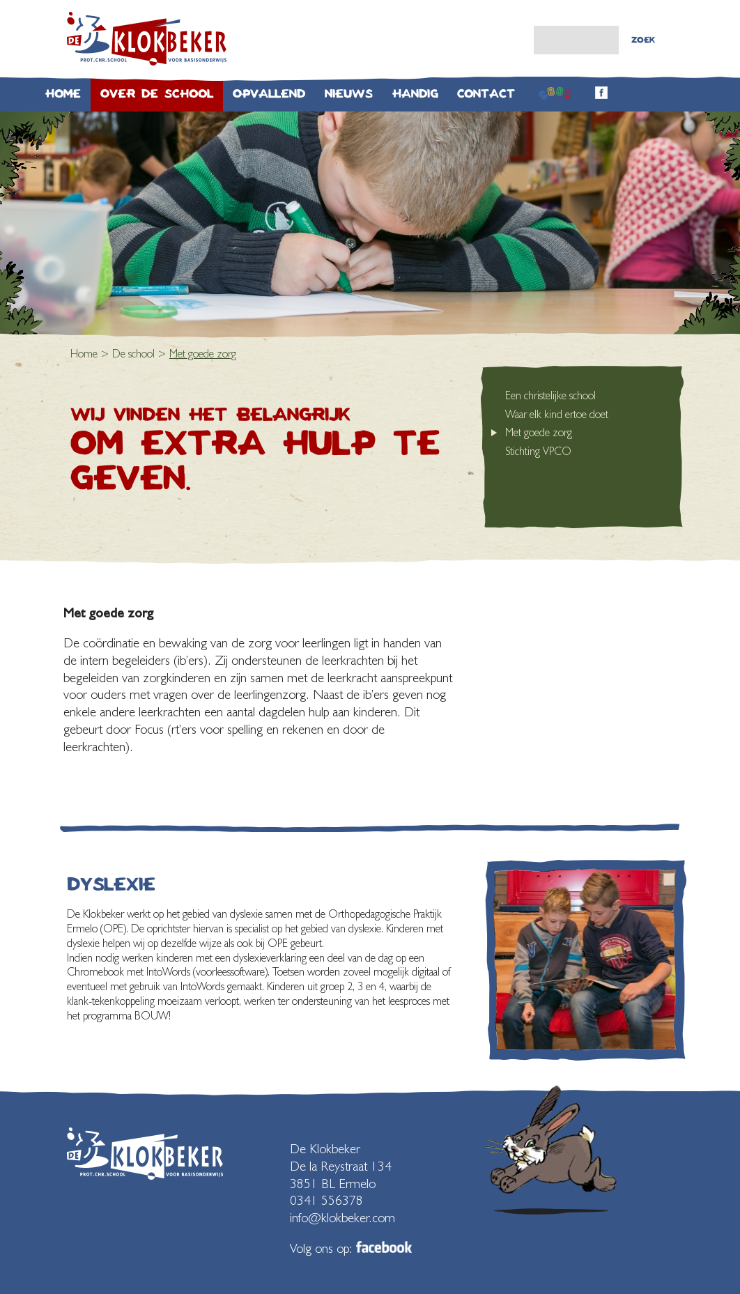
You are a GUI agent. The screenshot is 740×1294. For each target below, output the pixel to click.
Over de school (156, 93)
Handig (415, 93)
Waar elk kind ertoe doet (556, 414)
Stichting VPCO (538, 451)
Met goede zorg (538, 432)
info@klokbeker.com (342, 1217)
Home (63, 93)
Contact (486, 93)
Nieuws (349, 93)
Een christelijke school (550, 395)
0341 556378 (326, 1200)
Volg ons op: (351, 1248)
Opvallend (269, 93)
